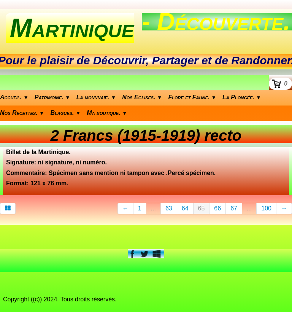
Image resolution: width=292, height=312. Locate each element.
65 (201, 208)
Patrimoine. (52, 97)
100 (266, 208)
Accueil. (14, 97)
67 (233, 208)
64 (185, 208)
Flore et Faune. (192, 97)
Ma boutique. (107, 113)
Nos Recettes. (22, 113)
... (153, 208)
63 (168, 208)
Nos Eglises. (142, 97)
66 (217, 208)
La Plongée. (241, 97)
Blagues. (66, 113)
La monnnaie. (96, 97)
